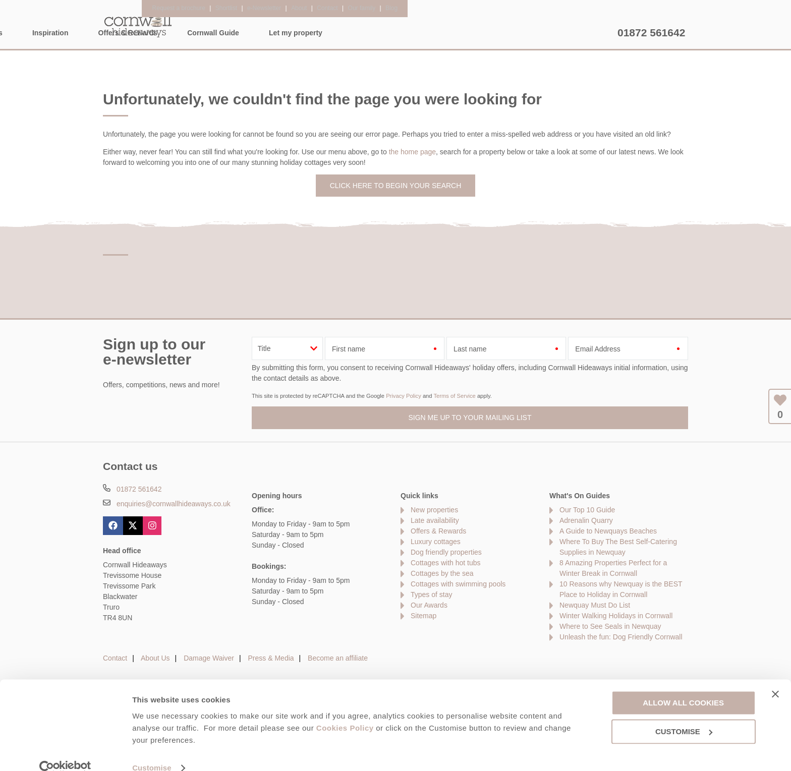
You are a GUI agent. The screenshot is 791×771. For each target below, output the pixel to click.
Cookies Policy (345, 711)
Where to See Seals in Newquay (610, 626)
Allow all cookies (683, 686)
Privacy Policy (403, 396)
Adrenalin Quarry (586, 520)
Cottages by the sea (442, 573)
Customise (152, 751)
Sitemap (423, 616)
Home (198, 33)
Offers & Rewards (407, 33)
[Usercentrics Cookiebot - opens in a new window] (65, 751)
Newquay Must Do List (594, 605)
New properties (434, 510)
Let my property (576, 33)
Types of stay (431, 594)
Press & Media (271, 658)
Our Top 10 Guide (587, 510)
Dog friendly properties (446, 552)
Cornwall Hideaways (138, 25)
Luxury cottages (436, 542)
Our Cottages (260, 33)
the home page (412, 152)
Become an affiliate (338, 658)
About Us (155, 658)
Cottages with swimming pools (458, 584)
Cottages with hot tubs (446, 563)
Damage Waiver (209, 658)
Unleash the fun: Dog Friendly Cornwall (621, 637)
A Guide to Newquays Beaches (608, 531)
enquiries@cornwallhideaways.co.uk (174, 504)
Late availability (435, 520)
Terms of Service (454, 396)
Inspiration (330, 33)
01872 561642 (651, 32)
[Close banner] (775, 677)
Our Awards (429, 605)
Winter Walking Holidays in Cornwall (615, 616)
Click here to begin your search (396, 186)
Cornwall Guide (494, 33)
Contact (115, 658)
